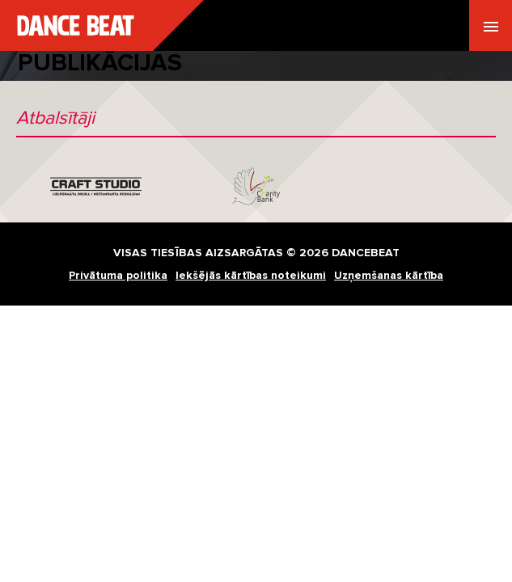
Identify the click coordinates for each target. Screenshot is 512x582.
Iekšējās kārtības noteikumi (251, 275)
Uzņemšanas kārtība (388, 275)
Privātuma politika (118, 275)
